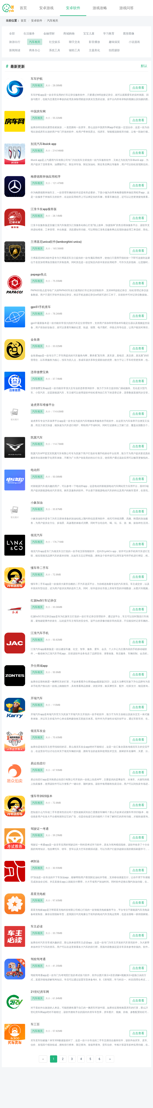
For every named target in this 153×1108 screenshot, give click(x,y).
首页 (23, 8)
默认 (144, 66)
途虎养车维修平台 (45, 413)
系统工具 (54, 50)
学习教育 (108, 33)
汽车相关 (52, 20)
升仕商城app (41, 679)
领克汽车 (38, 546)
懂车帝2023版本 (44, 813)
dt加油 (36, 880)
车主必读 (38, 946)
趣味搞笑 (114, 41)
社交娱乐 (54, 41)
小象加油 (38, 513)
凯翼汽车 (38, 446)
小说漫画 (134, 41)
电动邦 (36, 479)
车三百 (36, 1046)
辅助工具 (74, 50)
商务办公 (34, 50)
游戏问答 (126, 8)
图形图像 (128, 33)
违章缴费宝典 (41, 379)
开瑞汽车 (38, 713)
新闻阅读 (14, 50)
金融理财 (49, 33)
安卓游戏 (46, 8)
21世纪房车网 (42, 1013)
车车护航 (38, 79)
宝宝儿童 (88, 33)
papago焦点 (40, 279)
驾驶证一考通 (41, 846)
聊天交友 (74, 41)
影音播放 (94, 41)
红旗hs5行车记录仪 (46, 613)
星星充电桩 (40, 913)
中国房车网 (40, 112)
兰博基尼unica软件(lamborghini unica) (61, 246)
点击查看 (138, 88)
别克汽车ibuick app (46, 146)
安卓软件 (73, 8)
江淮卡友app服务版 (46, 212)
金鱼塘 (36, 346)
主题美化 (94, 50)
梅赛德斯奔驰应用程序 (49, 179)
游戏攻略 (100, 8)
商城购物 (69, 33)
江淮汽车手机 (41, 646)
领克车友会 (40, 746)
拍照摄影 (114, 50)
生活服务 (29, 33)
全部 (12, 33)
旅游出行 (14, 41)
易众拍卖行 (40, 780)
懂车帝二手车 (41, 579)
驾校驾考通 (40, 980)
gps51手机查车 (43, 313)
